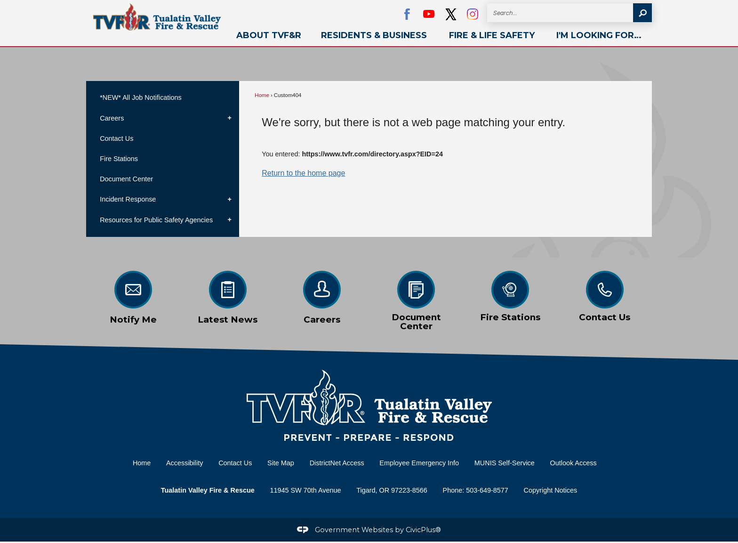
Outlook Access (573, 463)
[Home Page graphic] (369, 405)
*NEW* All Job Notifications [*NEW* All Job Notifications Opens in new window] (141, 97)
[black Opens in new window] (450, 14)
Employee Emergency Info (419, 463)
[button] (642, 12)
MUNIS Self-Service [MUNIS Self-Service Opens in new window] (504, 463)
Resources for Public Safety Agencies (156, 220)
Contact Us (116, 138)
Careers (112, 118)
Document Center (126, 179)
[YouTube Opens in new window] (428, 14)
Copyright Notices (551, 490)
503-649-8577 (487, 490)
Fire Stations (119, 158)
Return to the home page (303, 173)
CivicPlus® (423, 530)
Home (262, 95)
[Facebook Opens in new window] (407, 14)
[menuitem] (269, 35)
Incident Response (128, 199)
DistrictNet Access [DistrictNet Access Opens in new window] (337, 463)
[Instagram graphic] (472, 14)
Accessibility (184, 463)
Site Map (280, 463)
